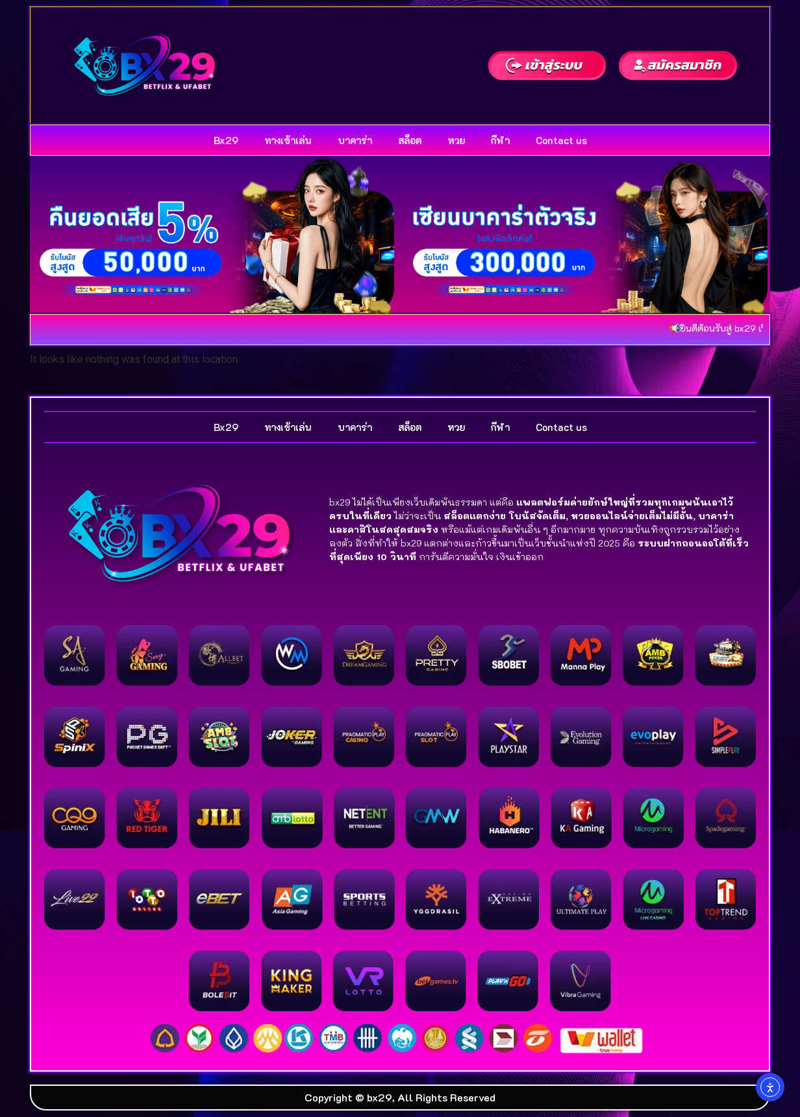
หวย (456, 140)
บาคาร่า (355, 140)
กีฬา (500, 140)
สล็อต (409, 140)
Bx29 (226, 140)
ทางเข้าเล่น (288, 140)
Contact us (561, 140)
